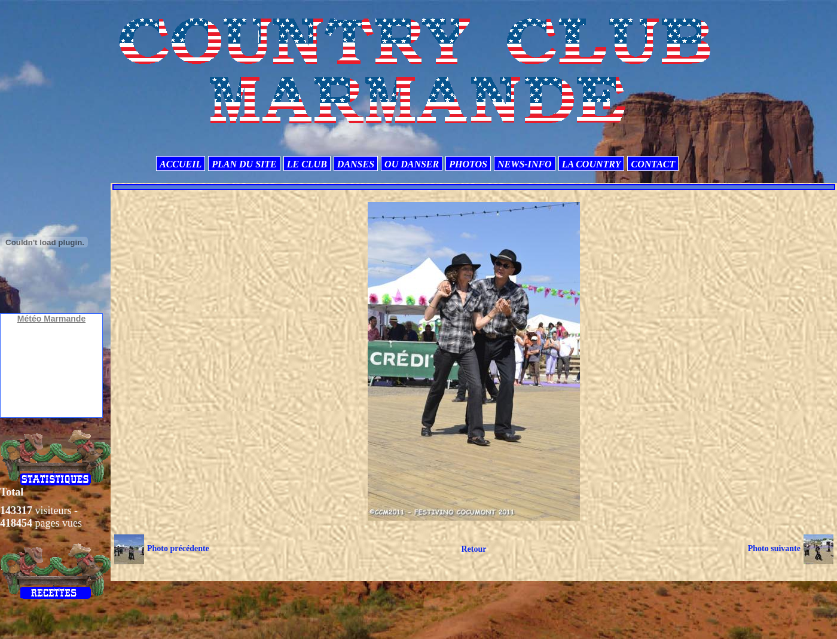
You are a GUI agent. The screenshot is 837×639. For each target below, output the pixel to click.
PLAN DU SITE (244, 164)
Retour (473, 549)
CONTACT (653, 164)
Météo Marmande (51, 318)
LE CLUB (307, 164)
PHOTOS (468, 164)
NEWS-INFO (524, 164)
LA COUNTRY (591, 164)
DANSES (355, 164)
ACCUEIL (180, 164)
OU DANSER (411, 164)
